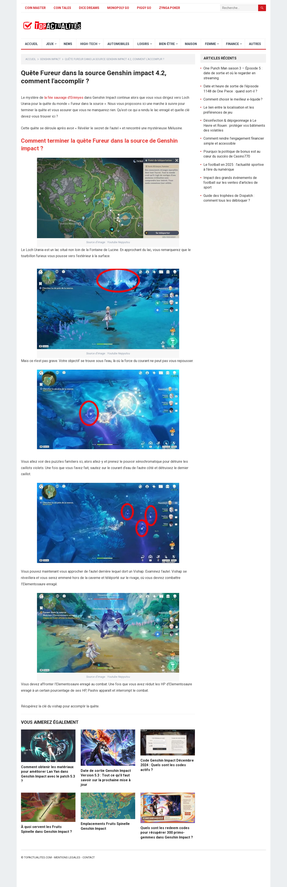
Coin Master (35, 8)
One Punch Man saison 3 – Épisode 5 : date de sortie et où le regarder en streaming (232, 73)
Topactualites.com (38, 857)
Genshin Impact (50, 59)
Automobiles (118, 44)
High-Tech (88, 44)
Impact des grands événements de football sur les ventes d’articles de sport (230, 183)
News (68, 44)
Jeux (50, 44)
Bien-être (167, 44)
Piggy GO (144, 8)
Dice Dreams (89, 8)
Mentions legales (67, 857)
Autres (255, 44)
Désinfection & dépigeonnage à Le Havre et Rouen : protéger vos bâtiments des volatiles (234, 125)
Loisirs (143, 44)
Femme (210, 44)
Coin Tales (62, 8)
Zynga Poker (169, 8)
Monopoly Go (118, 8)
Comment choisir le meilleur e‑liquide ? (232, 99)
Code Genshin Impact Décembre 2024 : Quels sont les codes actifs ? (167, 765)
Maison (191, 44)
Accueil (31, 44)
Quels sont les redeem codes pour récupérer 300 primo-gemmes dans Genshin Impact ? (166, 832)
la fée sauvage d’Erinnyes (63, 97)
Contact (88, 857)
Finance (232, 44)
